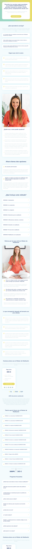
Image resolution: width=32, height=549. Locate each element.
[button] (16, 200)
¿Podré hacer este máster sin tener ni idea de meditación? (15, 481)
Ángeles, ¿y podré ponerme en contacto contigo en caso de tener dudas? (15, 520)
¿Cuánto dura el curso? (8, 510)
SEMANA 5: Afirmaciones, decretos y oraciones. (13, 220)
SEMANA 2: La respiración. (9, 205)
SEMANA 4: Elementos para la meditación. (12, 215)
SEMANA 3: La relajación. (8, 210)
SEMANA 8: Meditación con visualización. (12, 234)
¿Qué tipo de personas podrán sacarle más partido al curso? (14, 487)
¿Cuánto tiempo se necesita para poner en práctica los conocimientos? (14, 493)
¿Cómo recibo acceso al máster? (10, 499)
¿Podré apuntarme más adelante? (10, 526)
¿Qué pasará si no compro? (9, 531)
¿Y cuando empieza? (7, 515)
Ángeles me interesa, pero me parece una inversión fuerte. (14, 504)
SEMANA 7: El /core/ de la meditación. (11, 229)
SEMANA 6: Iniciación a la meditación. (11, 224)
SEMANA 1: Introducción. (8, 200)
